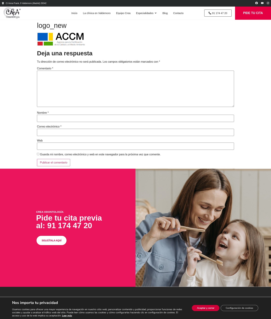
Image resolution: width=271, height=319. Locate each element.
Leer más (79, 315)
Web (40, 141)
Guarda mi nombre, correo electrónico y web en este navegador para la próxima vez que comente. (100, 154)
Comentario (45, 69)
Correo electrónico (49, 127)
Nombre (43, 113)
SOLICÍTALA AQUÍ (53, 245)
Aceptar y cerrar (204, 308)
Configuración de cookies (239, 308)
